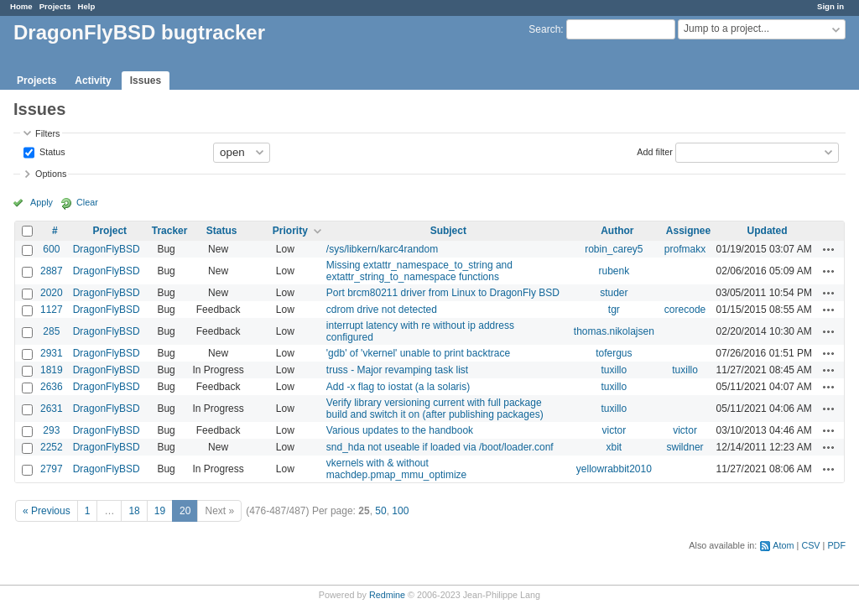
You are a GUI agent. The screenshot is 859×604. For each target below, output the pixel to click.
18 (133, 511)
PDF (836, 545)
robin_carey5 (614, 249)
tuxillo (614, 370)
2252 (51, 447)
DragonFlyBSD (106, 249)
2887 (51, 271)
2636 (51, 387)
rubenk (613, 271)
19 (159, 511)
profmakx (684, 249)
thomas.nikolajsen (614, 331)
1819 (51, 370)
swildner (685, 447)
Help (87, 6)
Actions (829, 249)
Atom (783, 545)
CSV (810, 545)
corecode (684, 309)
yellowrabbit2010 (614, 469)
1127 (51, 309)
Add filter (655, 151)
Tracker (170, 231)
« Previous (46, 511)
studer (613, 293)
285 (51, 331)
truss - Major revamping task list (397, 370)
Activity (93, 80)
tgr (614, 309)
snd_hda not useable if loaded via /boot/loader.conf (440, 447)
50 (380, 511)
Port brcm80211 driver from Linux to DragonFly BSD (443, 293)
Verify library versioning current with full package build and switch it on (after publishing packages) (435, 408)
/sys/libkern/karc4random (382, 249)
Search (544, 29)
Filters (47, 133)
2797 (51, 469)
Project (109, 231)
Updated (767, 231)
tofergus (614, 353)
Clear (87, 202)
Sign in (830, 6)
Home (21, 6)
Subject (448, 231)
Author (617, 231)
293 (51, 430)
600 (51, 249)
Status (51, 151)
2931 (51, 353)
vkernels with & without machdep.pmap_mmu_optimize (396, 469)
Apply (41, 202)
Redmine (387, 595)
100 (400, 511)
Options (50, 174)
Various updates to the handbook (399, 430)
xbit (614, 447)
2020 (51, 293)
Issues (145, 80)
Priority (290, 231)
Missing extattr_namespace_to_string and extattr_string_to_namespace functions (419, 271)
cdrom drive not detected (381, 309)
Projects (55, 6)
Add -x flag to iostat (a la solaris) (398, 387)
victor (613, 430)
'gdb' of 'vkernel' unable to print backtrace (418, 353)
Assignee (688, 231)
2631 (51, 408)
